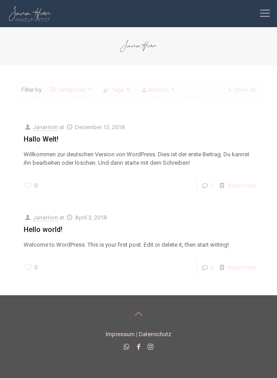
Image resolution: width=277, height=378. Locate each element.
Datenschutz (155, 334)
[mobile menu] (265, 13)
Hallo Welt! (41, 139)
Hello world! (43, 229)
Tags (117, 89)
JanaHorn (45, 127)
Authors (158, 89)
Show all (241, 89)
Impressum (120, 334)
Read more (241, 185)
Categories (71, 89)
